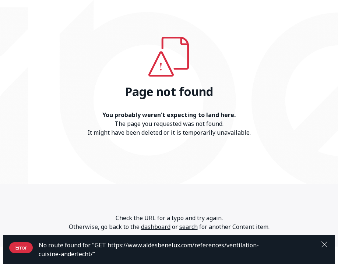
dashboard (155, 227)
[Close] (324, 243)
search (188, 227)
